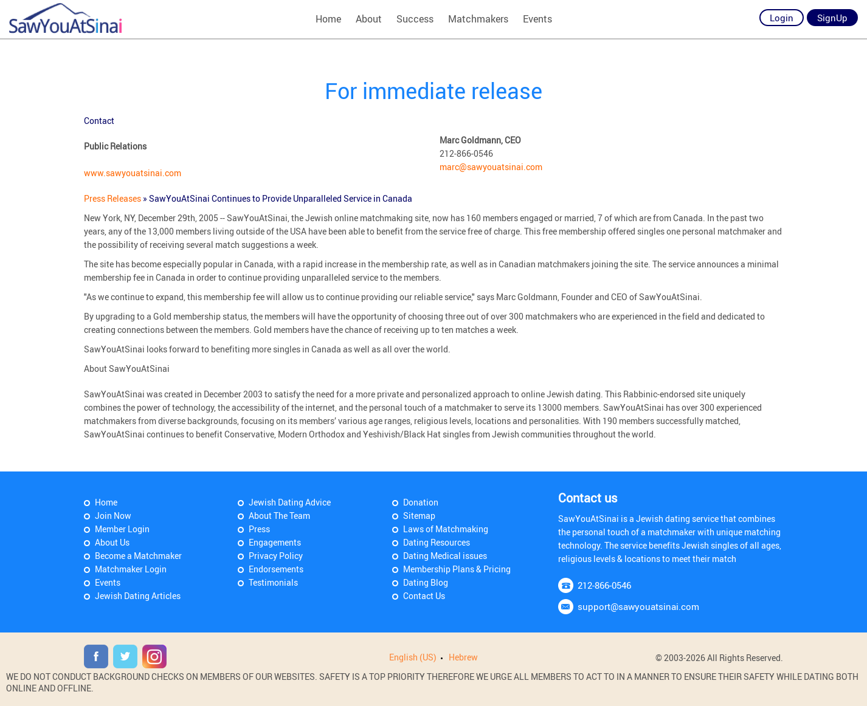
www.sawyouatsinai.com (132, 173)
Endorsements (276, 569)
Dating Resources (436, 542)
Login (781, 18)
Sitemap (419, 515)
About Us (112, 542)
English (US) (413, 657)
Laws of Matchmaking (445, 529)
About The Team (279, 515)
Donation (420, 502)
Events (537, 19)
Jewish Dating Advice (290, 502)
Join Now (113, 515)
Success (415, 19)
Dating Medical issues (445, 555)
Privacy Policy (276, 555)
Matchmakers (478, 19)
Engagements (275, 542)
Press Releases (113, 198)
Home (328, 19)
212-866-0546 (604, 585)
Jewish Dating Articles (138, 595)
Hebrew (463, 657)
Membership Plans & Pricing (457, 569)
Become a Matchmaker (138, 555)
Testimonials (273, 582)
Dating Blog (425, 582)
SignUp (832, 18)
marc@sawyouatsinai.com (491, 167)
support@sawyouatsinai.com (638, 606)
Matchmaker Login (131, 569)
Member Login (122, 529)
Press (259, 529)
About (369, 19)
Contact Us (424, 595)
